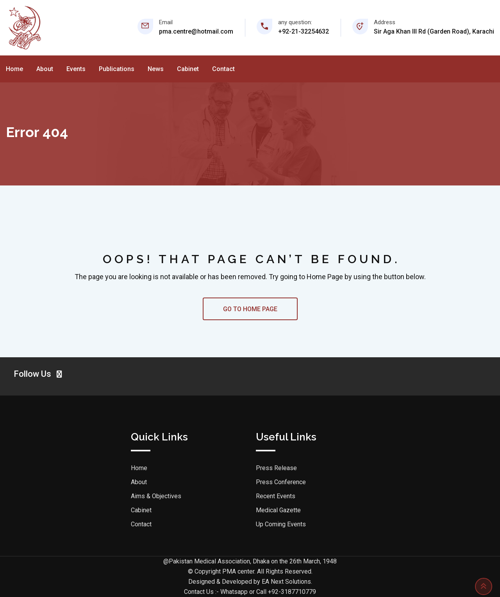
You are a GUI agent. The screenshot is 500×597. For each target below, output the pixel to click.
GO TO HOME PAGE (250, 309)
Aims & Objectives (156, 496)
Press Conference (281, 482)
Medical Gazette (278, 510)
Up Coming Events (281, 524)
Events (76, 69)
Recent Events (275, 496)
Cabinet (188, 69)
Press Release (276, 468)
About (44, 69)
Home (14, 69)
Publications (116, 69)
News (156, 69)
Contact (223, 69)
